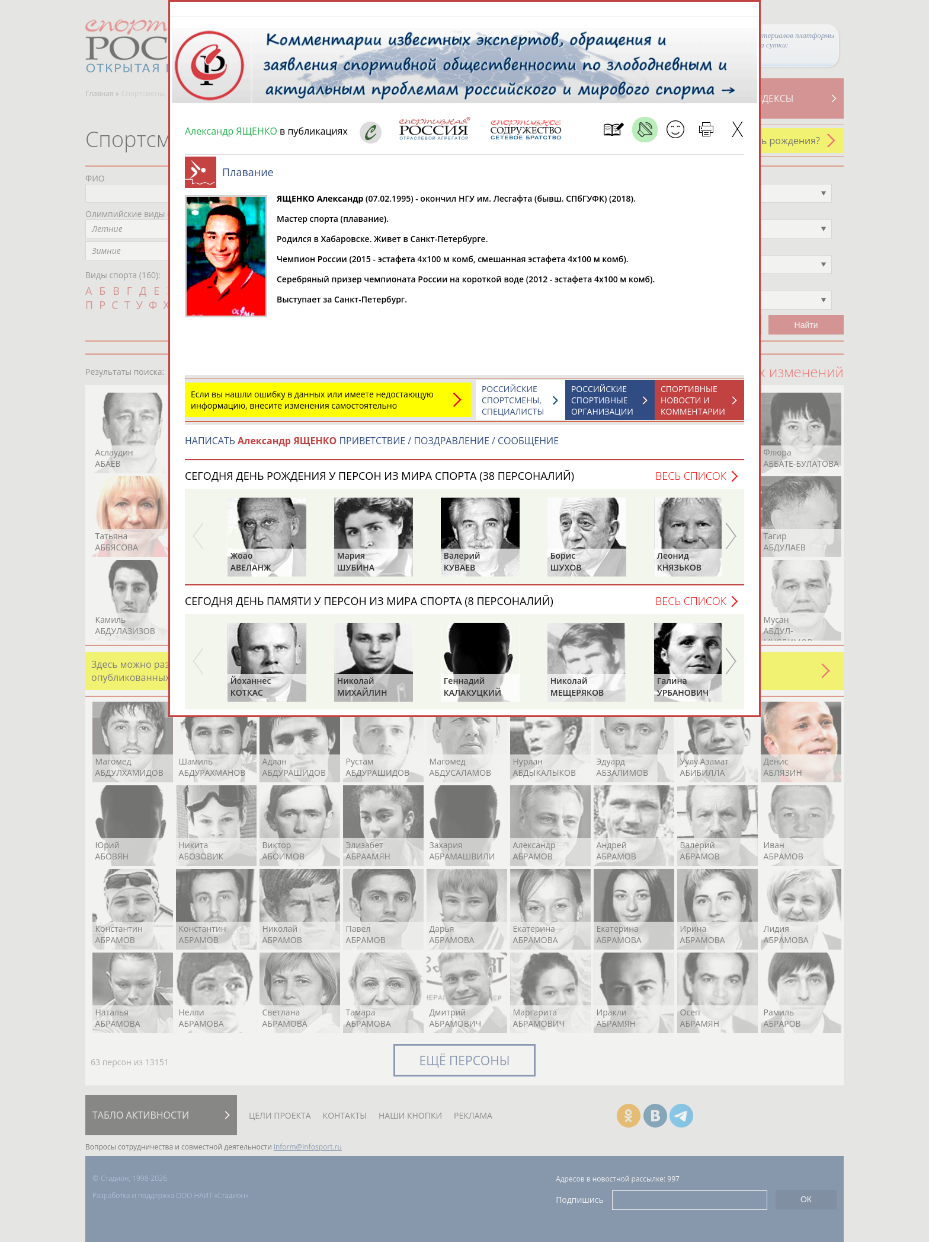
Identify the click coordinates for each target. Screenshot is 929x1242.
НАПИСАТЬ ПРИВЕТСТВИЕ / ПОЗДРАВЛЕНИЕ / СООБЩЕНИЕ (372, 446)
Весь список (690, 481)
